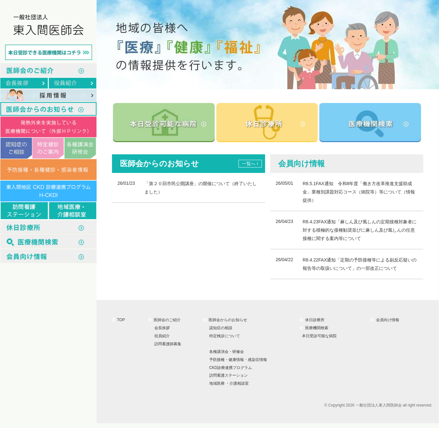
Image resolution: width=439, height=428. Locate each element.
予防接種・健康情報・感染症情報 (237, 359)
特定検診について (223, 336)
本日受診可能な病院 (318, 336)
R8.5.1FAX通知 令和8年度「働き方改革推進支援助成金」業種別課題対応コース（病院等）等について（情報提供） (359, 192)
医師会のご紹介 (164, 320)
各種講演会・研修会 (225, 351)
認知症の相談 (219, 328)
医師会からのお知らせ (225, 320)
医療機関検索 (314, 328)
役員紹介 (161, 336)
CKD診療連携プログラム (229, 367)
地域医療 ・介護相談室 (228, 383)
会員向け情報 (385, 320)
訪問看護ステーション (227, 375)
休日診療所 (312, 320)
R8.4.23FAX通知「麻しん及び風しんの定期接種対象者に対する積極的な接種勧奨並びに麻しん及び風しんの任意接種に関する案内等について (360, 230)
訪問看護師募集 (166, 344)
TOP (118, 320)
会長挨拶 (161, 328)
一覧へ (250, 163)
